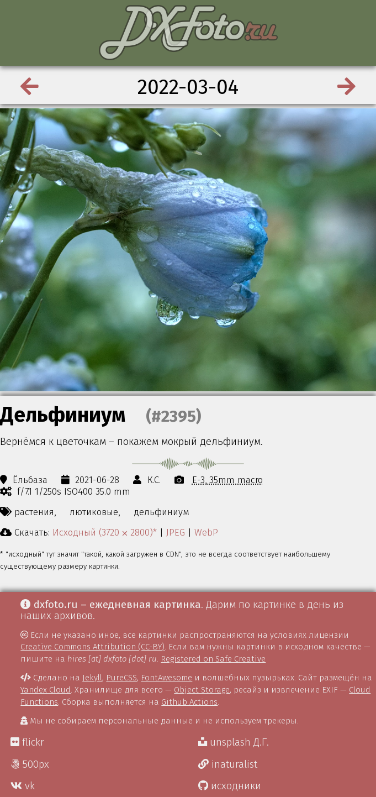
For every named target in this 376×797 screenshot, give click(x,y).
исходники (229, 786)
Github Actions (189, 702)
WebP (206, 532)
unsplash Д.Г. (233, 742)
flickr (27, 742)
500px (29, 764)
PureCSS (121, 678)
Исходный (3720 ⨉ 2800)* (104, 532)
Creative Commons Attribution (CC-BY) (92, 647)
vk (22, 786)
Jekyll (92, 678)
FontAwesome (166, 678)
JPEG (175, 532)
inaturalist (227, 764)
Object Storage (202, 690)
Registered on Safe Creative (213, 659)
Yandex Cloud (45, 690)
